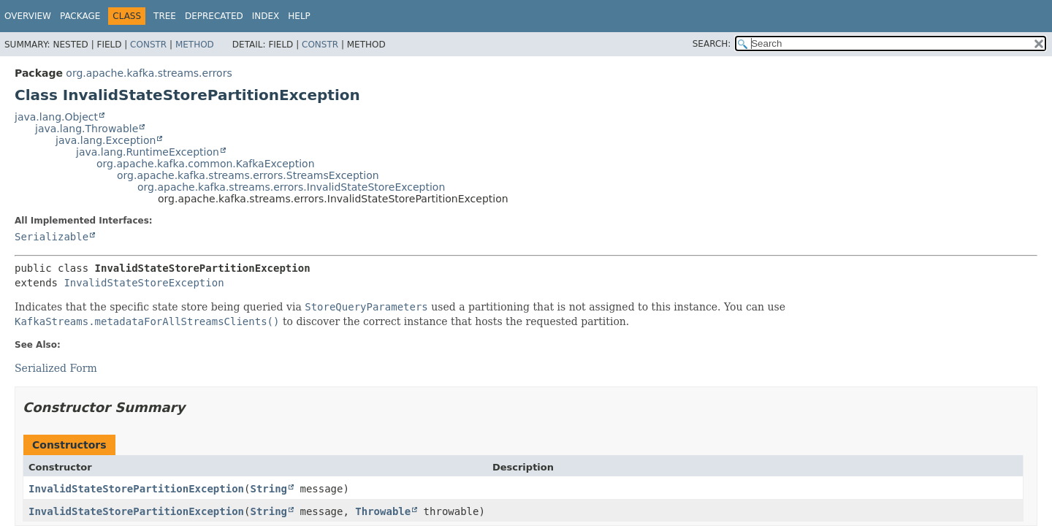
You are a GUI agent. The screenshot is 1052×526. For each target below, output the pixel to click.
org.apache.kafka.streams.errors (149, 73)
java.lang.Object (56, 117)
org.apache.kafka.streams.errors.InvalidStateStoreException (291, 187)
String (268, 489)
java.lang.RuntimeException (147, 152)
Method (194, 44)
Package (80, 16)
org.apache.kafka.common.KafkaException (205, 163)
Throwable (383, 511)
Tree (164, 16)
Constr (148, 44)
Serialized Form (56, 368)
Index (266, 16)
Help (299, 16)
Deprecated (214, 16)
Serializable (51, 237)
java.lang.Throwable (86, 128)
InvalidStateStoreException (144, 283)
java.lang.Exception (106, 140)
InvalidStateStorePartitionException (136, 489)
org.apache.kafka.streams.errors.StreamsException (248, 175)
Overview (27, 16)
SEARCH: (712, 44)
